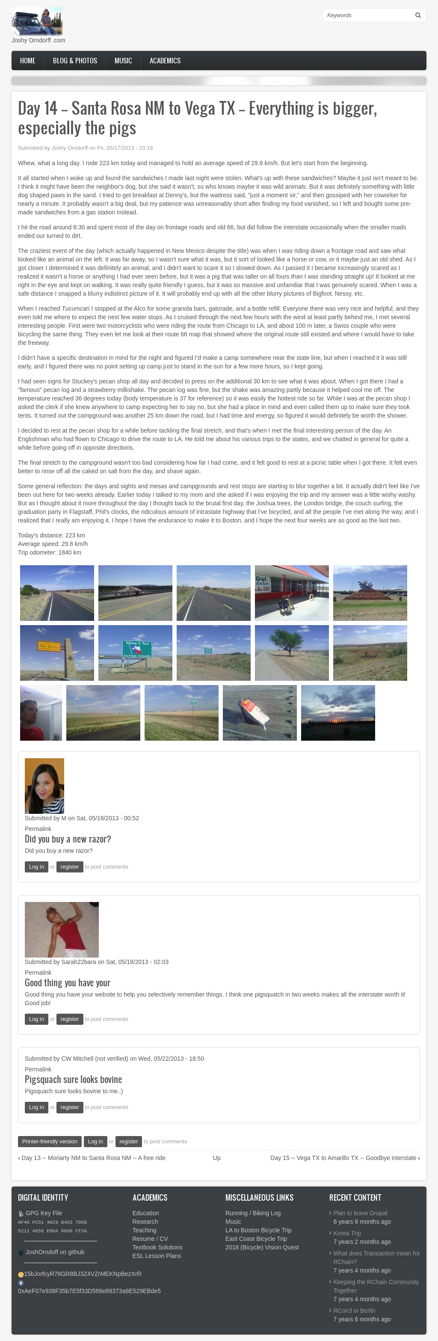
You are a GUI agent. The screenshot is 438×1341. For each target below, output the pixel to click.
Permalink (38, 828)
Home (28, 60)
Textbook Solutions (158, 1247)
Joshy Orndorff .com (38, 40)
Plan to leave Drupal (361, 1213)
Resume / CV (150, 1238)
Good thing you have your (67, 982)
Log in (36, 866)
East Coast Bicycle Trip (256, 1238)
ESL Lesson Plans (157, 1255)
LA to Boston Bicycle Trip (258, 1230)
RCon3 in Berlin (355, 1310)
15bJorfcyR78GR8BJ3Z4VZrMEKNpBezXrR (83, 1273)
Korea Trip (347, 1233)
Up (217, 1157)
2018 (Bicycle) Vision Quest (262, 1247)
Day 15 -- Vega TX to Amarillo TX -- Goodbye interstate (345, 1157)
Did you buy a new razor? (68, 838)
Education (146, 1213)
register (70, 866)
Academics (165, 60)
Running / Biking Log (253, 1213)
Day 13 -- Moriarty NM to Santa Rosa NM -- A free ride (92, 1157)
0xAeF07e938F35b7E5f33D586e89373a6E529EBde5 (89, 1291)
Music (123, 60)
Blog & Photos (75, 60)
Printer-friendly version (49, 1141)
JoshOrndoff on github (55, 1252)
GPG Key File (44, 1213)
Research (145, 1221)
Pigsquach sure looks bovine (73, 1079)
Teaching (145, 1230)
